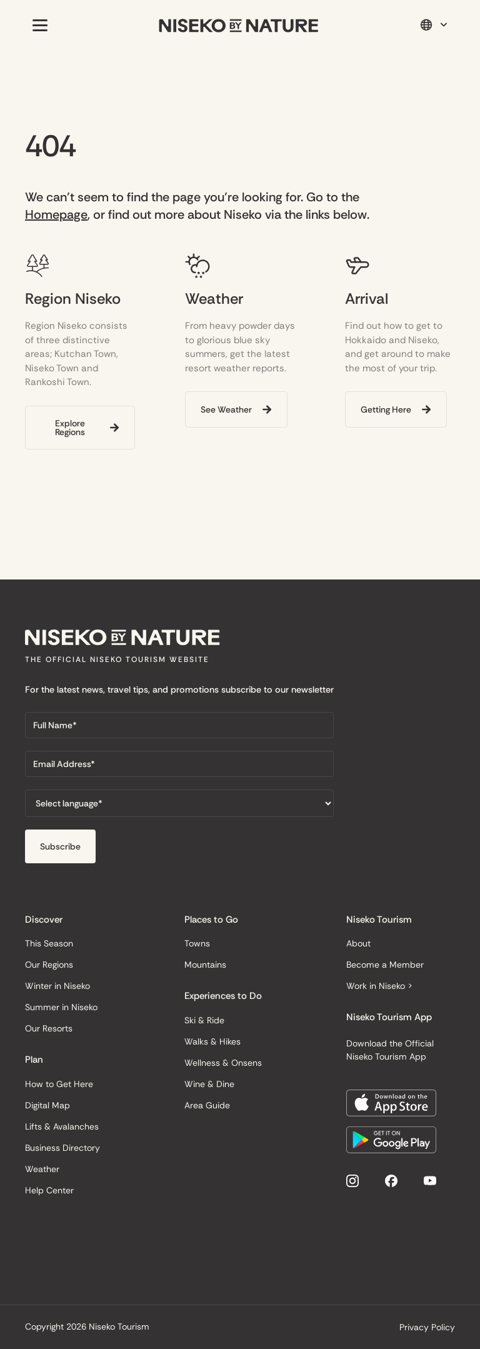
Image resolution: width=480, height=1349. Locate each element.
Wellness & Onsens (223, 1062)
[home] (239, 25)
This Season (49, 943)
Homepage (56, 214)
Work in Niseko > (379, 985)
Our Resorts (48, 1028)
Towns (197, 943)
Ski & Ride (204, 1020)
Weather (42, 1169)
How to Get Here (59, 1084)
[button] (37, 25)
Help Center (49, 1190)
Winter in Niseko (57, 985)
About (358, 943)
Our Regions (49, 964)
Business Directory (62, 1147)
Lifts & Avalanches (62, 1126)
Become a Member (385, 964)
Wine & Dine (209, 1084)
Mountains (205, 964)
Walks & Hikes (212, 1041)
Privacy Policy (427, 1327)
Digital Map (47, 1105)
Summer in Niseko (61, 1007)
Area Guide (207, 1105)
